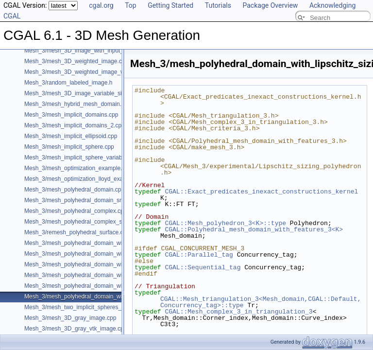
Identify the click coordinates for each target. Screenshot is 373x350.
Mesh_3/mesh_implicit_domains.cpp (71, 114)
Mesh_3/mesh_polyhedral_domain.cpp (74, 189)
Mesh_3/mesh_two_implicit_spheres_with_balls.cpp (91, 307)
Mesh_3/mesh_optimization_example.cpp (78, 168)
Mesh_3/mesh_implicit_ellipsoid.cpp (70, 136)
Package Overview (270, 5)
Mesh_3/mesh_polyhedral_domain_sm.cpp (80, 200)
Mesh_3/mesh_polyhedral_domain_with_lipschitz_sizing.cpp (102, 296)
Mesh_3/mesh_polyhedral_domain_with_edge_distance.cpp (101, 253)
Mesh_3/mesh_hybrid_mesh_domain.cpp (77, 104)
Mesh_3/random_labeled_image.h (68, 82)
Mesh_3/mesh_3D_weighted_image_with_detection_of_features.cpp (112, 72)
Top (130, 5)
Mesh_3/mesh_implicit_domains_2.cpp (74, 125)
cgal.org (101, 5)
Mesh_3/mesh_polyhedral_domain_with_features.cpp (93, 243)
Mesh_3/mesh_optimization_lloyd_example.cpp (85, 178)
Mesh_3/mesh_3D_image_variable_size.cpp (81, 93)
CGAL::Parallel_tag (199, 254)
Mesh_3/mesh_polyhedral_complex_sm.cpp (81, 221)
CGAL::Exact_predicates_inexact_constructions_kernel (261, 191)
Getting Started (170, 5)
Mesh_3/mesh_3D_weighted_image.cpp (76, 61)
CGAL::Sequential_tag (202, 267)
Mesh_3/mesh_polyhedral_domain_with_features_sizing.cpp (102, 275)
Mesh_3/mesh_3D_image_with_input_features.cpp (89, 50)
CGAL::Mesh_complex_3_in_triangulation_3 (238, 311)
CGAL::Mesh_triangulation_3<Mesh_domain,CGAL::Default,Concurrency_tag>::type (260, 302)
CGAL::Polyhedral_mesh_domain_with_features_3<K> (254, 229)
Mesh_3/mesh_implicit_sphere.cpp (69, 146)
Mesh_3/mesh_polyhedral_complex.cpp (75, 211)
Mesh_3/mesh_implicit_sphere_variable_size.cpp (87, 157)
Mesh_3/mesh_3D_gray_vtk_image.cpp (75, 328)
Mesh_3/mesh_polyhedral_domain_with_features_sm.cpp (98, 264)
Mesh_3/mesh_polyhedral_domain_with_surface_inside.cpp (101, 285)
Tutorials (218, 5)
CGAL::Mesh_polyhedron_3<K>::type (225, 223)
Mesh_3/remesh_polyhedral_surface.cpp (77, 232)
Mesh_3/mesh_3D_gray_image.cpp (70, 318)
